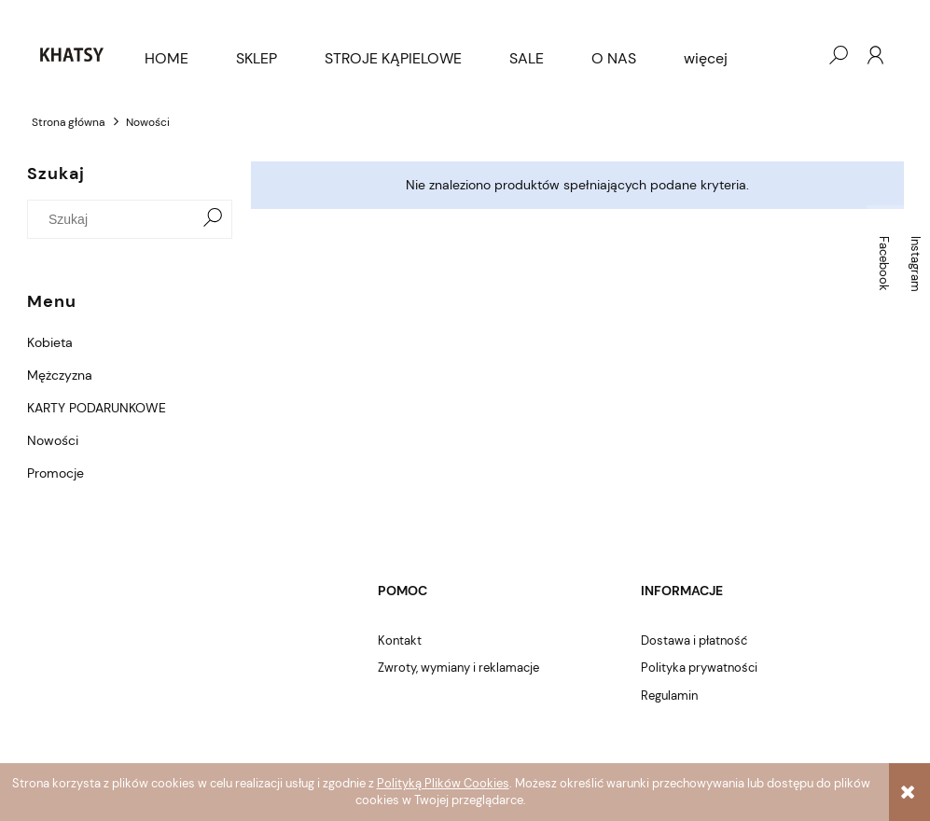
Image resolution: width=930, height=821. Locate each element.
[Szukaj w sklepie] (114, 219)
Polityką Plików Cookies (443, 783)
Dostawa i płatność (694, 640)
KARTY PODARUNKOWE (96, 407)
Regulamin (669, 695)
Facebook (884, 263)
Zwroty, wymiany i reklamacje (458, 667)
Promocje (55, 473)
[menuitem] (166, 58)
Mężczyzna (59, 375)
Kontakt (400, 640)
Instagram (915, 264)
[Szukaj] (212, 219)
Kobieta (50, 342)
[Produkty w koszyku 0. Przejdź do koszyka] (800, 55)
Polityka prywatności (699, 667)
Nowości (52, 440)
